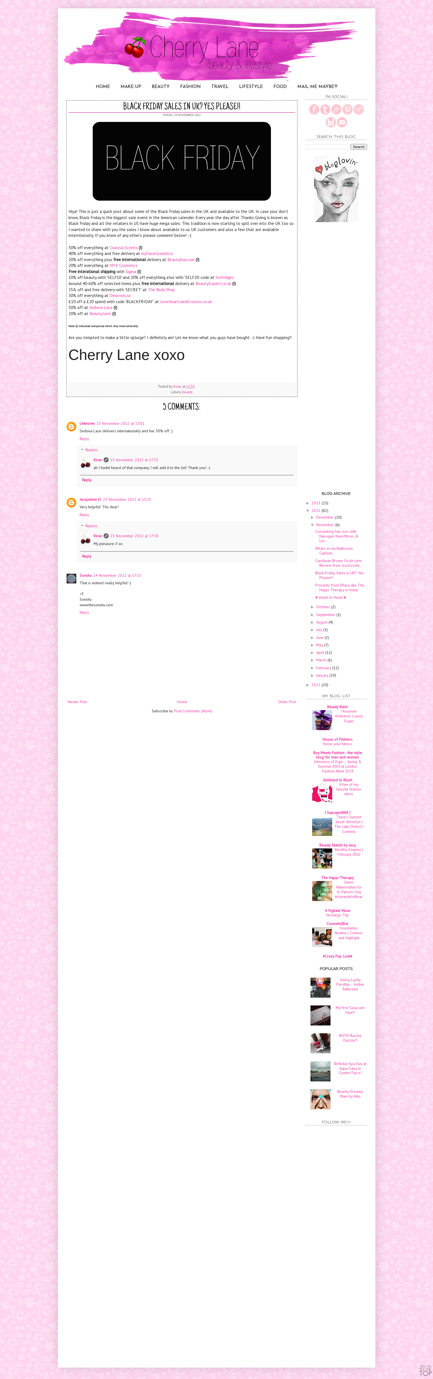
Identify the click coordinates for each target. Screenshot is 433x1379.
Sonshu (86, 575)
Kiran (98, 459)
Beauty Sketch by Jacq (337, 845)
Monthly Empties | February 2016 (349, 852)
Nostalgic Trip (337, 914)
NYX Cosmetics (124, 265)
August (322, 622)
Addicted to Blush (337, 779)
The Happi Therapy (337, 877)
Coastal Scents (124, 247)
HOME (103, 87)
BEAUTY (161, 87)
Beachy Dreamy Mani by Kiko (350, 1094)
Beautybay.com (181, 259)
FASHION (190, 87)
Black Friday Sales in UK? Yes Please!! (339, 575)
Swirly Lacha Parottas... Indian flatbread (350, 984)
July (319, 629)
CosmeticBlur (337, 923)
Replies (91, 450)
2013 (317, 503)
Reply (84, 438)
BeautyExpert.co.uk (213, 283)
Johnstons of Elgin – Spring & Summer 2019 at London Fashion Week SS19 (337, 766)
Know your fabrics (337, 743)
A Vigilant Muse (337, 910)
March (321, 659)
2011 (317, 684)
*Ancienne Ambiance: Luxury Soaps (349, 716)
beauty (187, 392)
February (324, 667)
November (325, 524)
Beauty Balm (337, 706)
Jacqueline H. (90, 499)
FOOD (280, 87)
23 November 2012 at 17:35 (134, 459)
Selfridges (225, 277)
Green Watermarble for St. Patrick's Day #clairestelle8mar (349, 889)
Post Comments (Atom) (193, 710)
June (320, 637)
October (323, 606)
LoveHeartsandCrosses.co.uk (186, 301)
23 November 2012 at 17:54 (134, 535)
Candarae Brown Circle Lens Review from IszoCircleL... (339, 563)
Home (182, 701)
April (320, 652)
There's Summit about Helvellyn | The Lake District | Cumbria (348, 824)
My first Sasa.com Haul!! (350, 1010)
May (320, 644)
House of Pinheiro (337, 739)
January (322, 675)
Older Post (287, 701)
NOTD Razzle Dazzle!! (350, 1038)
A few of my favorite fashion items (348, 789)
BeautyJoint (100, 313)
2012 (317, 510)
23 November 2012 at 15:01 (120, 423)
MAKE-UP (131, 87)
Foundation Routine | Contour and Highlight (349, 933)
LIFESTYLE (251, 87)
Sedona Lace (100, 307)
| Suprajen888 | (337, 812)
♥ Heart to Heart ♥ (330, 597)
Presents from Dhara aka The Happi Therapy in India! (339, 587)
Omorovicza (120, 295)
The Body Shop (161, 289)
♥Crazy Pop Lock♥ (338, 956)
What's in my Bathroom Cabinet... (334, 551)
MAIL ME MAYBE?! (317, 87)
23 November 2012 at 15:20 (127, 499)
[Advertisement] (182, 759)
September (326, 614)
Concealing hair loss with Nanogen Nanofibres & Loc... (336, 536)
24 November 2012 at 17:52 (117, 575)
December (325, 517)
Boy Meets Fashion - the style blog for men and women (337, 755)
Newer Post (77, 701)
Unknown (87, 423)
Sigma (131, 271)
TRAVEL (220, 87)
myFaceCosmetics (157, 253)
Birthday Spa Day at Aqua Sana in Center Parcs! (350, 1068)
